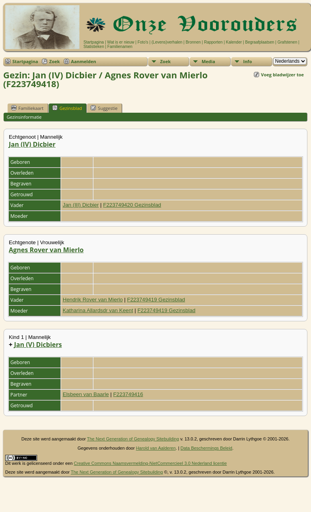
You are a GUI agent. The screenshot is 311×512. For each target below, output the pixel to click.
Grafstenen (287, 42)
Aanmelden (83, 61)
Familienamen (120, 46)
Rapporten (213, 42)
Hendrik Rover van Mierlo (93, 300)
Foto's (142, 42)
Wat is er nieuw (120, 42)
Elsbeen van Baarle (86, 394)
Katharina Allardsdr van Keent (98, 310)
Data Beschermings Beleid (206, 448)
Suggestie (104, 108)
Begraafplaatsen (259, 42)
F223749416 (128, 394)
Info (247, 61)
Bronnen (193, 42)
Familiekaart (27, 108)
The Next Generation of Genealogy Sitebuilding (133, 438)
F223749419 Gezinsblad (156, 300)
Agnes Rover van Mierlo (46, 249)
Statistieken (93, 46)
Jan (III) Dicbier (81, 205)
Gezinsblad (67, 108)
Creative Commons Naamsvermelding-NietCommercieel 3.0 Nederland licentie (150, 463)
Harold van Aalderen (156, 448)
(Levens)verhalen (167, 42)
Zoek (54, 61)
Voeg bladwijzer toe (282, 75)
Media (208, 61)
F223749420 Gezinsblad (132, 205)
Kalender (234, 42)
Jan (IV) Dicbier (32, 144)
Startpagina (93, 42)
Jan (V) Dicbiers (38, 344)
